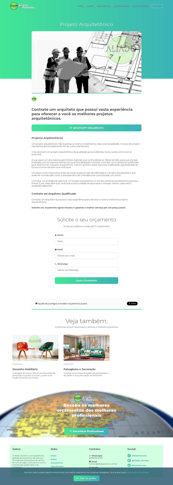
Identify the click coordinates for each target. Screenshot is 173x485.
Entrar (158, 6)
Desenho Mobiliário (25, 369)
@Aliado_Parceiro (140, 460)
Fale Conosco (140, 6)
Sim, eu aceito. (87, 478)
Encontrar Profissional (88, 431)
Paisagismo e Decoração (80, 369)
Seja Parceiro (120, 6)
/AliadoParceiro (139, 456)
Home (78, 6)
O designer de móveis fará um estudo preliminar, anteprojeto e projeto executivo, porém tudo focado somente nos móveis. (34, 375)
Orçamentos (102, 6)
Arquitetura (17, 364)
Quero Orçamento (86, 280)
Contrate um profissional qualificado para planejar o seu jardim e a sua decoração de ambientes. (86, 374)
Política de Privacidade (137, 472)
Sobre (88, 6)
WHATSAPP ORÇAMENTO (88, 128)
